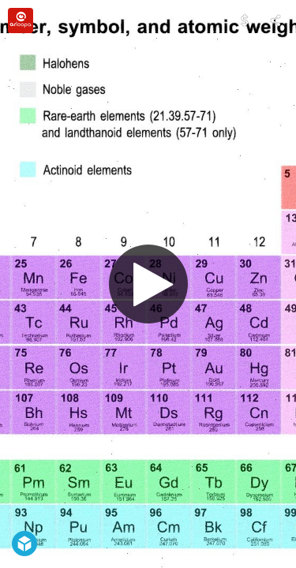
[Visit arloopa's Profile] (20, 20)
